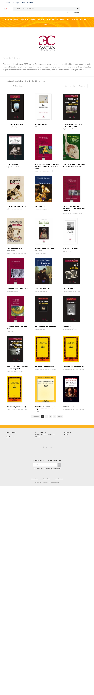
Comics (47, 25)
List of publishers (41, 432)
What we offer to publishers (45, 434)
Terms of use (34, 478)
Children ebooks (80, 20)
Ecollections (37, 20)
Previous (35, 416)
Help (66, 434)
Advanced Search (71, 13)
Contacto (67, 432)
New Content (12, 20)
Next (60, 416)
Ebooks (24, 20)
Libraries (65, 20)
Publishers (52, 20)
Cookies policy (59, 478)
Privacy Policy (56, 468)
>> (59, 464)
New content (11, 432)
